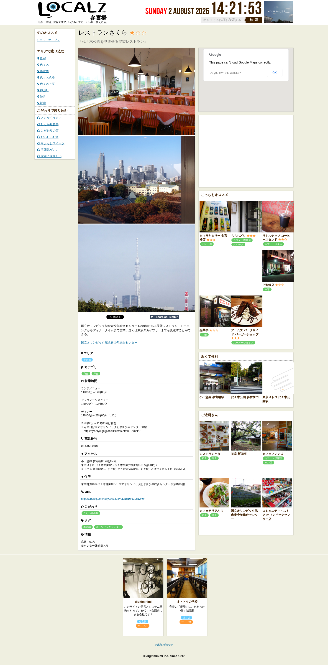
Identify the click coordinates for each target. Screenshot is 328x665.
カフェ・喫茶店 (242, 240)
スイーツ (238, 244)
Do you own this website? (225, 72)
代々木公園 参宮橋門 (245, 397)
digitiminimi (143, 601)
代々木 (43, 64)
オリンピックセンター (108, 527)
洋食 (95, 373)
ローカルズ (72, 12)
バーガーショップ (243, 342)
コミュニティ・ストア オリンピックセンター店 (276, 514)
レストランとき (210, 454)
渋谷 (41, 96)
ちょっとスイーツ (50, 143)
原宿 (41, 58)
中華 (267, 289)
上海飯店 (268, 285)
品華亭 (204, 330)
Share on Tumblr (164, 317)
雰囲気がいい (48, 149)
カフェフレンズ (272, 454)
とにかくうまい (49, 118)
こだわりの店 (48, 130)
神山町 (43, 90)
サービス (143, 625)
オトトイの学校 (187, 601)
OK (274, 73)
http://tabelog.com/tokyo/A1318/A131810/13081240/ (113, 498)
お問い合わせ (164, 645)
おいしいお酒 (48, 137)
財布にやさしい (49, 156)
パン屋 (268, 462)
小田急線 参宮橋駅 (212, 397)
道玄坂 (142, 621)
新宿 (41, 103)
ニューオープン (48, 40)
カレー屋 (207, 244)
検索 (254, 20)
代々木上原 (46, 84)
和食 (85, 373)
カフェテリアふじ (211, 510)
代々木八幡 (46, 77)
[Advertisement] (246, 151)
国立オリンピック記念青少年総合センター (109, 342)
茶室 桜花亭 (239, 454)
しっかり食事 (48, 124)
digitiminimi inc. (157, 656)
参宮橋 (43, 71)
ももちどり (238, 235)
